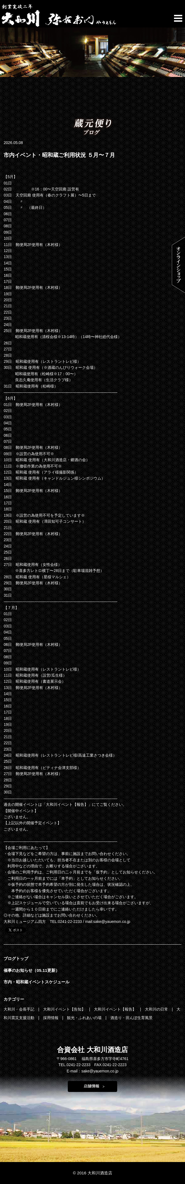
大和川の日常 (157, 1009)
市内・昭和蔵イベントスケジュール (36, 982)
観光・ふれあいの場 (85, 1018)
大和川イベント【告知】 (64, 1009)
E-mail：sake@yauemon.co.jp (93, 1071)
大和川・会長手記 (19, 1009)
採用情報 (51, 1018)
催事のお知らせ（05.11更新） (32, 970)
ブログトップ (16, 958)
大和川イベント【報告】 (115, 1009)
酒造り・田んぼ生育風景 (131, 1018)
